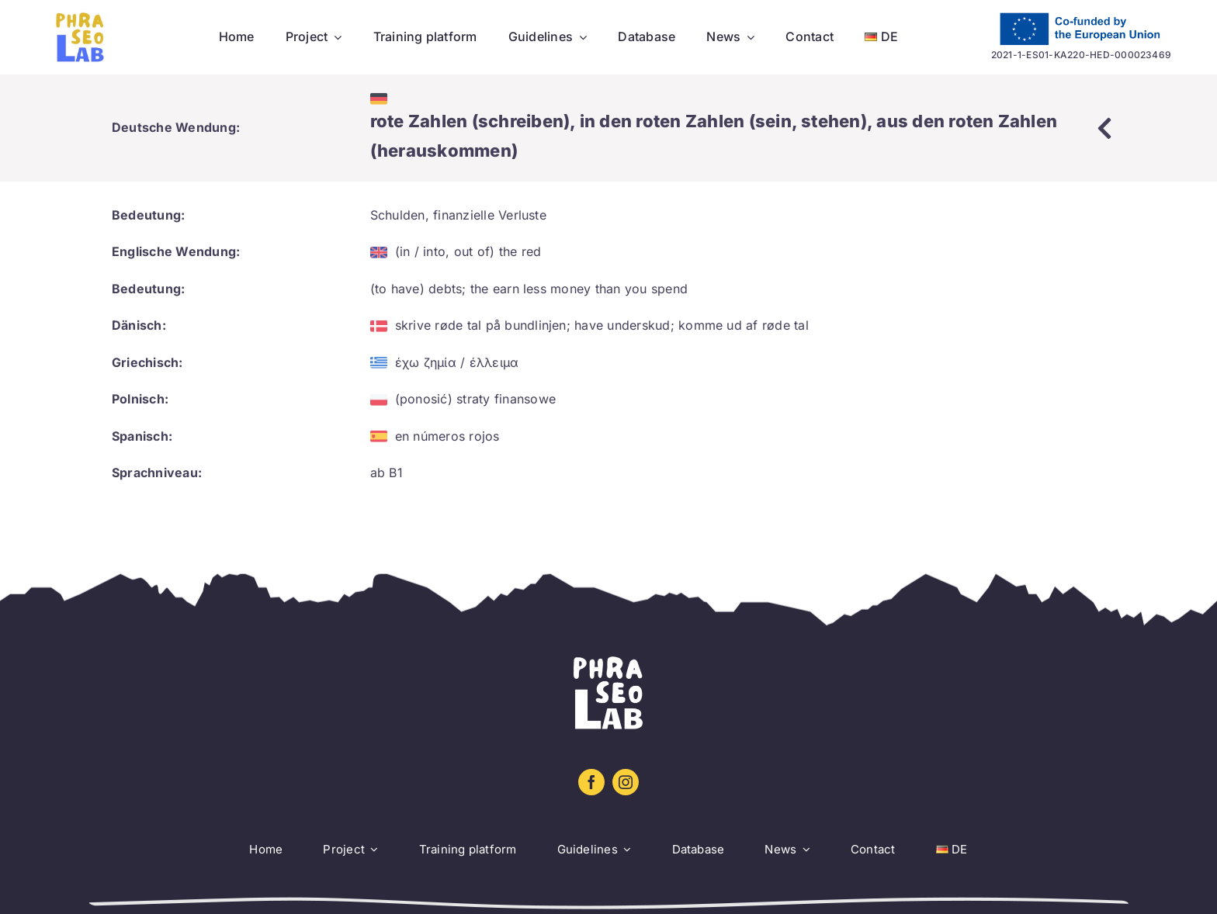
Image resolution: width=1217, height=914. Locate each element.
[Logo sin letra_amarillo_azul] (80, 18)
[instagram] (625, 782)
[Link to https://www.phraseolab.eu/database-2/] (1104, 128)
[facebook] (591, 782)
